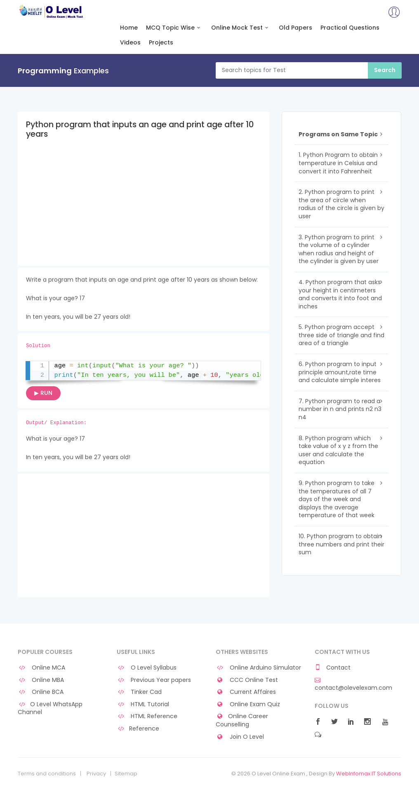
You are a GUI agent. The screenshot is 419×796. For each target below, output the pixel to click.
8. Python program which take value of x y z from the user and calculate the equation (338, 450)
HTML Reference (147, 716)
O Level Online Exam (51, 11)
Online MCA (41, 668)
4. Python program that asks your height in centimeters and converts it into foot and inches (340, 294)
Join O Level (240, 737)
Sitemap (126, 773)
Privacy (96, 773)
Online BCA (41, 692)
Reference (138, 729)
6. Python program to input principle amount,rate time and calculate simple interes (340, 372)
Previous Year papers (154, 680)
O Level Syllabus (147, 668)
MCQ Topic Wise (174, 28)
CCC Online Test (247, 680)
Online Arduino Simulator (258, 668)
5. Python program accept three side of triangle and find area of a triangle (341, 335)
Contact (333, 668)
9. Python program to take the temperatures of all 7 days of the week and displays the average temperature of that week (336, 499)
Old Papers (295, 28)
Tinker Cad (139, 692)
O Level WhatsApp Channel (50, 708)
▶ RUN (43, 393)
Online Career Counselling (242, 720)
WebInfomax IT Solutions (368, 773)
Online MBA (41, 680)
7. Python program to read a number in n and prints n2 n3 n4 (340, 409)
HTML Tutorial (143, 704)
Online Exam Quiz (248, 704)
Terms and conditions (47, 773)
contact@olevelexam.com (353, 684)
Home (129, 28)
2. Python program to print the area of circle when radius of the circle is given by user (341, 204)
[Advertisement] (143, 208)
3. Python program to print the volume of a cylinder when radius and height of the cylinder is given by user (339, 249)
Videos (130, 43)
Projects (161, 43)
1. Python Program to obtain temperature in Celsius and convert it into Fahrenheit (338, 163)
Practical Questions (349, 28)
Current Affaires (246, 692)
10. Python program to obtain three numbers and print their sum (341, 544)
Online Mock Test (241, 28)
